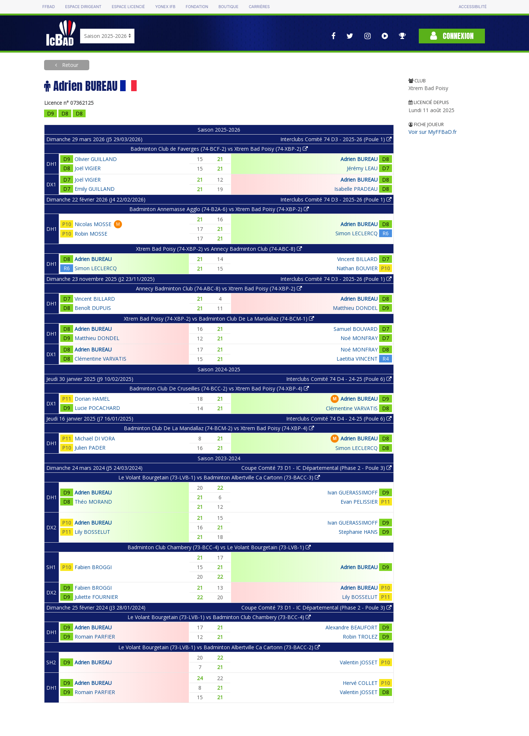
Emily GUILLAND (95, 188)
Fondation (197, 6)
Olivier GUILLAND (96, 159)
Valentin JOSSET (359, 662)
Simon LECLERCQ (356, 233)
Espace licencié (128, 6)
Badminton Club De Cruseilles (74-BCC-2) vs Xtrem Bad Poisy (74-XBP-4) (219, 388)
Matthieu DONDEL (355, 307)
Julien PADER (90, 447)
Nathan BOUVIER (357, 268)
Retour (69, 64)
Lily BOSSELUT (92, 531)
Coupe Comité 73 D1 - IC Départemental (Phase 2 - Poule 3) (316, 467)
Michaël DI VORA (95, 438)
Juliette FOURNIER (96, 596)
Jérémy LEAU (362, 168)
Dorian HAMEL (92, 398)
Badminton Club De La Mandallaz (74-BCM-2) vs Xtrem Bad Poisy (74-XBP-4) (219, 428)
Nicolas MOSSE (93, 224)
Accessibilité (472, 6)
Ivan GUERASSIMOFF (352, 492)
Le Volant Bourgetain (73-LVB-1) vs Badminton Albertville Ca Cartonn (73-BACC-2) (219, 647)
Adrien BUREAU (359, 159)
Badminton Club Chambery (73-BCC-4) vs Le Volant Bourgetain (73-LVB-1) (219, 547)
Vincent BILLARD (357, 259)
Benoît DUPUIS (93, 307)
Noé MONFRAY (359, 338)
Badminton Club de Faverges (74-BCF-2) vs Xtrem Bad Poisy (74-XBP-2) (219, 148)
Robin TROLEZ (360, 636)
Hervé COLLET (360, 682)
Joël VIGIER (88, 168)
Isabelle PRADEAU (356, 188)
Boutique (228, 6)
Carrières (259, 6)
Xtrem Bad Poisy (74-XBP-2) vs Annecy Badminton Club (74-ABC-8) (219, 248)
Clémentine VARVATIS (100, 358)
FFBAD (48, 6)
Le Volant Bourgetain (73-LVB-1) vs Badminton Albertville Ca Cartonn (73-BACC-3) (219, 477)
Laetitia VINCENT (357, 358)
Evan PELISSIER (359, 501)
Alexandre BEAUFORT (351, 627)
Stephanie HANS (358, 531)
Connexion (452, 36)
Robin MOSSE (91, 233)
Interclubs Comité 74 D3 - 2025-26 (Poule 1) (336, 139)
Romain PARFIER (95, 636)
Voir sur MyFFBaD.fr (433, 131)
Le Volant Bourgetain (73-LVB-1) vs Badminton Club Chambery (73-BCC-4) (219, 617)
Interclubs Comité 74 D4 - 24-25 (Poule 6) (339, 378)
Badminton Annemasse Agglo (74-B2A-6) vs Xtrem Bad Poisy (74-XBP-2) (219, 209)
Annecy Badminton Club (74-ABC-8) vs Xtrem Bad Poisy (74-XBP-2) (219, 288)
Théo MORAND (93, 501)
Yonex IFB (165, 6)
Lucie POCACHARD (97, 407)
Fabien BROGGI (93, 567)
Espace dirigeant (83, 6)
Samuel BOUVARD (356, 328)
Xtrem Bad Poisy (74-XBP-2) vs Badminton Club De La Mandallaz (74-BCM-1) (219, 318)
